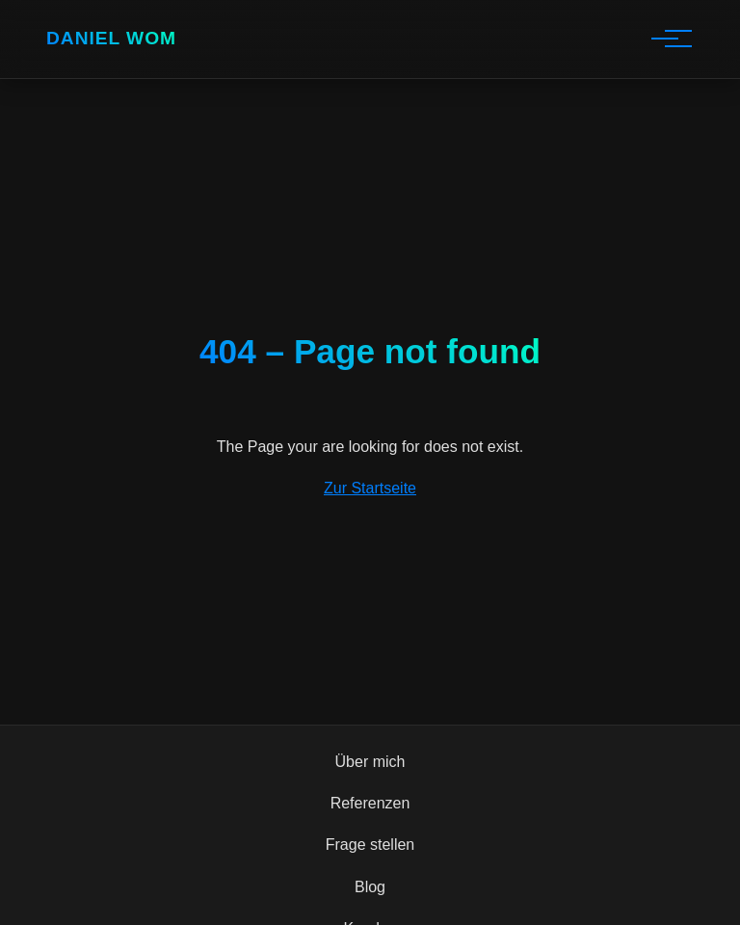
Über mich (370, 761)
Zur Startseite (370, 488)
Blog (370, 887)
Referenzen (370, 803)
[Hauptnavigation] (665, 38)
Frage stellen (370, 844)
